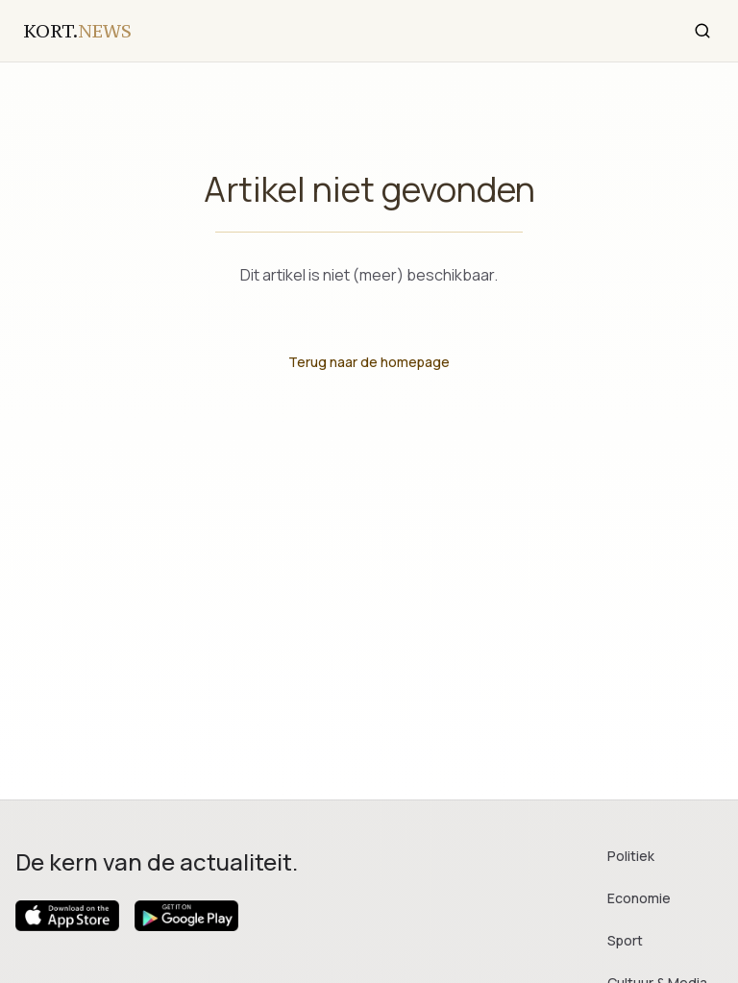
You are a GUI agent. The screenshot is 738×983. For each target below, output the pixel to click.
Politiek (630, 856)
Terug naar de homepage (369, 362)
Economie (639, 898)
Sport (625, 940)
